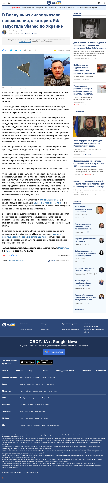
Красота (37, 425)
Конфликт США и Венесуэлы (46, 8)
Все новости (101, 371)
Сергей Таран (79, 303)
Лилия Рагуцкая (14, 31)
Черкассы (51, 377)
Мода (43, 425)
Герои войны (15, 8)
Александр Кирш (80, 274)
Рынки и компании (26, 411)
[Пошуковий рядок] (104, 2)
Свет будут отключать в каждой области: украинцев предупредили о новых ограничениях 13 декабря (89, 184)
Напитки (30, 405)
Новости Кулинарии (42, 405)
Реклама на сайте (26, 329)
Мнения (77, 201)
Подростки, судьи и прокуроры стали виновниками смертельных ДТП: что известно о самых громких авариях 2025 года (88, 164)
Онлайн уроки (37, 391)
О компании (24, 324)
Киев (21, 377)
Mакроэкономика (40, 411)
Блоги (71, 371)
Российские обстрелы (66, 8)
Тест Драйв (23, 398)
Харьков (28, 377)
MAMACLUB (38, 418)
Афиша (22, 425)
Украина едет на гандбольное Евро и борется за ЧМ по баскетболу (83, 283)
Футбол (22, 384)
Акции (44, 398)
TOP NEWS (78, 111)
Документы (45, 329)
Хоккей (38, 384)
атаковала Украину (49, 200)
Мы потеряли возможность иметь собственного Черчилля (83, 209)
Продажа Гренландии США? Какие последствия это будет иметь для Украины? (85, 297)
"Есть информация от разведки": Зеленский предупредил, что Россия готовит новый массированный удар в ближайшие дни (89, 143)
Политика (19, 371)
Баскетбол (30, 384)
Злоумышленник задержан (83, 76)
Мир (30, 371)
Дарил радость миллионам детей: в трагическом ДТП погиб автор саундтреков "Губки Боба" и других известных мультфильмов (89, 45)
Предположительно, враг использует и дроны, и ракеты (87, 150)
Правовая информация (69, 324)
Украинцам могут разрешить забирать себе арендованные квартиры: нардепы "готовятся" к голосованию (82, 90)
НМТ (55, 391)
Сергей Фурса (79, 244)
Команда (44, 324)
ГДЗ (21, 391)
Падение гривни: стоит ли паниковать (85, 240)
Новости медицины (26, 418)
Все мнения (79, 310)
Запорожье (36, 377)
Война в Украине (28, 8)
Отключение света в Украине (87, 8)
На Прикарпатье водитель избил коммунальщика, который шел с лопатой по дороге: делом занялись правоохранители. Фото (84, 69)
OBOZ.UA (97, 438)
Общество (87, 371)
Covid (46, 418)
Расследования (62, 371)
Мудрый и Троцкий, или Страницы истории (84, 269)
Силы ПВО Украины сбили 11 (48, 203)
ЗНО (50, 391)
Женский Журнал (53, 425)
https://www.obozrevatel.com (74, 435)
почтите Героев (25, 42)
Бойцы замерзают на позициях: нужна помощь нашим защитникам (85, 253)
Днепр (44, 377)
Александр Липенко (81, 288)
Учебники (28, 391)
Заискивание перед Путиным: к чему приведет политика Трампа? (83, 226)
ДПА (45, 391)
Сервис (50, 398)
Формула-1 (50, 384)
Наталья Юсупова (80, 259)
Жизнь (45, 371)
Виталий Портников (81, 214)
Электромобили (34, 398)
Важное (77, 13)
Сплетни (29, 425)
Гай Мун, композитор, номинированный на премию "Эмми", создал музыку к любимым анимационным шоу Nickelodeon (88, 53)
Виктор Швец (79, 232)
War (22, 31)
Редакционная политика (16, 260)
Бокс (43, 384)
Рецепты (23, 405)
